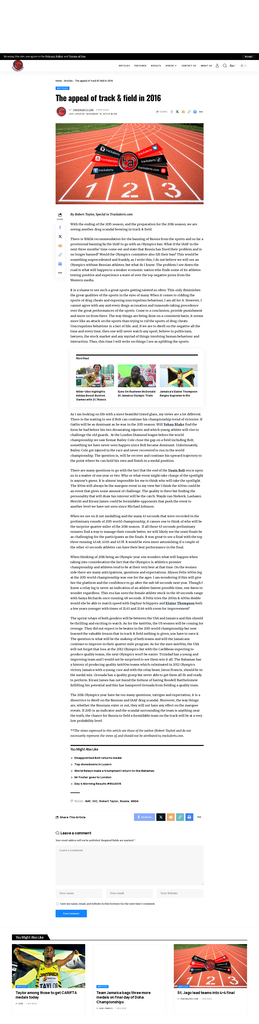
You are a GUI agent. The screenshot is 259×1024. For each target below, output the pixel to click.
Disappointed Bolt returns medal (98, 758)
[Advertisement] (129, 26)
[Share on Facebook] (171, 112)
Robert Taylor (108, 801)
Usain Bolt (176, 470)
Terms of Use (77, 56)
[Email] (183, 112)
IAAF (88, 801)
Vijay (20, 1003)
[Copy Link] (189, 112)
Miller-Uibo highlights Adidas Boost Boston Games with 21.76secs (91, 395)
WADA (135, 801)
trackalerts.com (83, 109)
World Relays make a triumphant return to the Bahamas (114, 771)
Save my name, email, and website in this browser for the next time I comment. (107, 903)
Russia (124, 801)
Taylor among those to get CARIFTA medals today (46, 995)
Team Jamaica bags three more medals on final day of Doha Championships (123, 997)
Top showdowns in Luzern (93, 764)
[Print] (195, 112)
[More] (201, 112)
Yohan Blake (174, 424)
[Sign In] (217, 66)
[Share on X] (177, 112)
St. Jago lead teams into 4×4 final (206, 992)
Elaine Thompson (180, 603)
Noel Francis (106, 1008)
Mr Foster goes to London (92, 777)
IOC (95, 801)
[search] (225, 65)
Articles (68, 81)
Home (59, 81)
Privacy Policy (54, 56)
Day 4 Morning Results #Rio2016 (97, 784)
